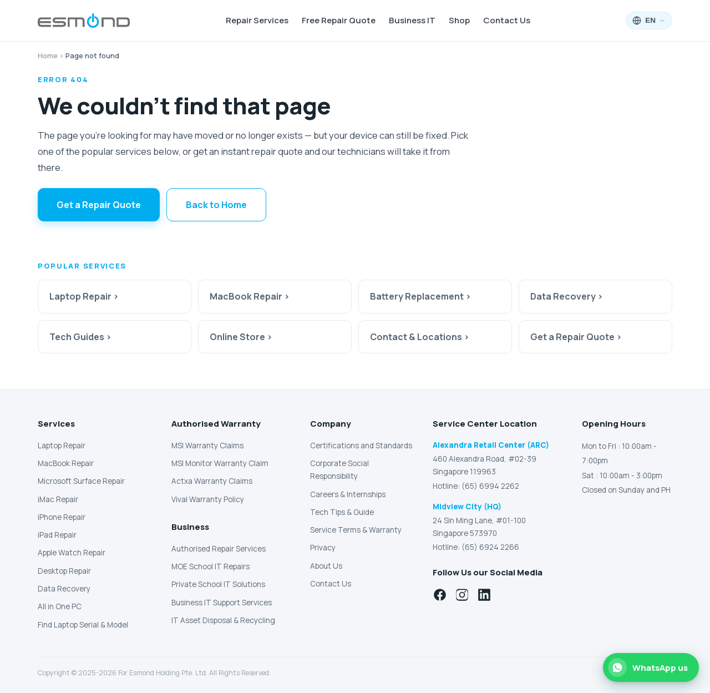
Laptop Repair (61, 446)
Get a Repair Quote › (576, 337)
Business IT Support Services (221, 603)
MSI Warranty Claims (207, 446)
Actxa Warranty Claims (211, 481)
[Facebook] (440, 595)
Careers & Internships (348, 494)
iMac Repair (58, 499)
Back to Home (216, 205)
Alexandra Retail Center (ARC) (491, 445)
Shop (459, 20)
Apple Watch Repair (71, 553)
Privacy (323, 548)
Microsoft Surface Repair (81, 481)
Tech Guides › (80, 337)
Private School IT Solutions (218, 584)
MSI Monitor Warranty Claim (219, 463)
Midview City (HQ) (467, 507)
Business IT (412, 20)
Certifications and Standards (361, 446)
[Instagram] (462, 595)
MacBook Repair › (250, 296)
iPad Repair (57, 535)
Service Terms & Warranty (356, 530)
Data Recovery (64, 589)
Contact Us (506, 20)
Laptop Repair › (84, 296)
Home (48, 55)
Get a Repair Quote (99, 205)
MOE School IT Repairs (210, 566)
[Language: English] (649, 20)
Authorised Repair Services (218, 549)
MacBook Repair (66, 463)
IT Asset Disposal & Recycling (223, 620)
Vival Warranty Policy (207, 499)
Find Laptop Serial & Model (83, 625)
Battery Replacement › (420, 296)
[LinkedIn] (484, 595)
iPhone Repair (61, 517)
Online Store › (241, 337)
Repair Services (257, 20)
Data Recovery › (566, 296)
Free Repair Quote (339, 20)
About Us (326, 566)
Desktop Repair (64, 571)
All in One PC (60, 606)
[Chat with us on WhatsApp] (651, 667)
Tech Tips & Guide (342, 512)
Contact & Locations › (419, 337)
